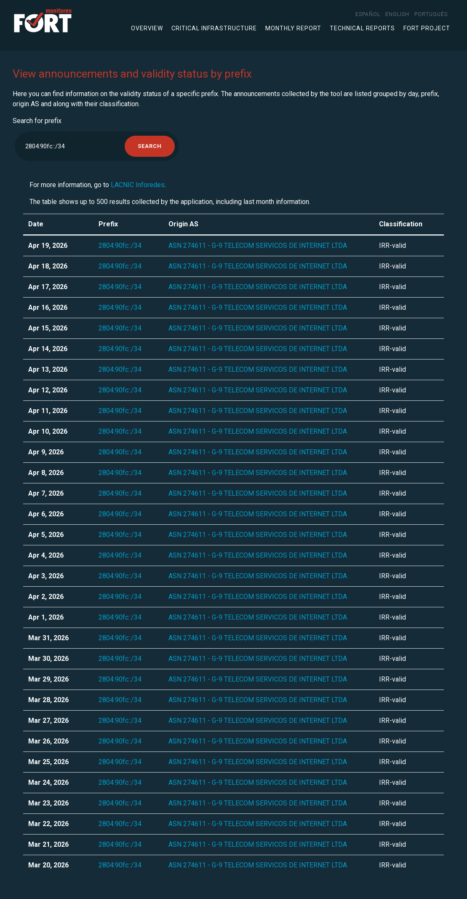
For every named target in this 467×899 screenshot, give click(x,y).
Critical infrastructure (214, 28)
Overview (147, 28)
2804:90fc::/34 (120, 246)
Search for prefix (37, 121)
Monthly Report (293, 28)
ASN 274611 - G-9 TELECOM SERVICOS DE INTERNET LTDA (257, 246)
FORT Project (426, 28)
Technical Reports (362, 28)
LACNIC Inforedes (138, 185)
